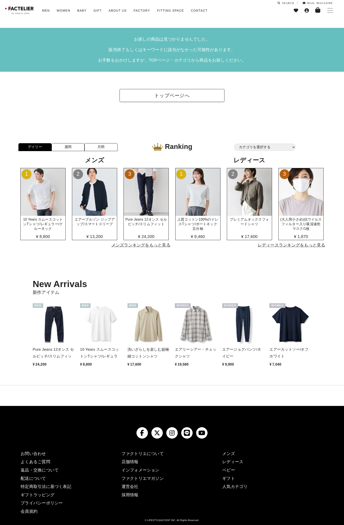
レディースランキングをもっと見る (291, 245)
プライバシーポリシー (42, 503)
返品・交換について (40, 470)
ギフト (228, 478)
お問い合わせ (33, 453)
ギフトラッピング (37, 495)
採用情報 (130, 495)
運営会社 (130, 486)
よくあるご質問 (35, 461)
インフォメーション (140, 470)
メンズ (228, 453)
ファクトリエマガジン (143, 478)
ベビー (228, 470)
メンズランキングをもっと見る (140, 245)
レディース (232, 461)
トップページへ (172, 95)
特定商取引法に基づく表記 (46, 486)
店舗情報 (130, 461)
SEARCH (286, 3)
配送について (33, 478)
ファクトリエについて (143, 453)
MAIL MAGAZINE (318, 3)
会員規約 (29, 511)
